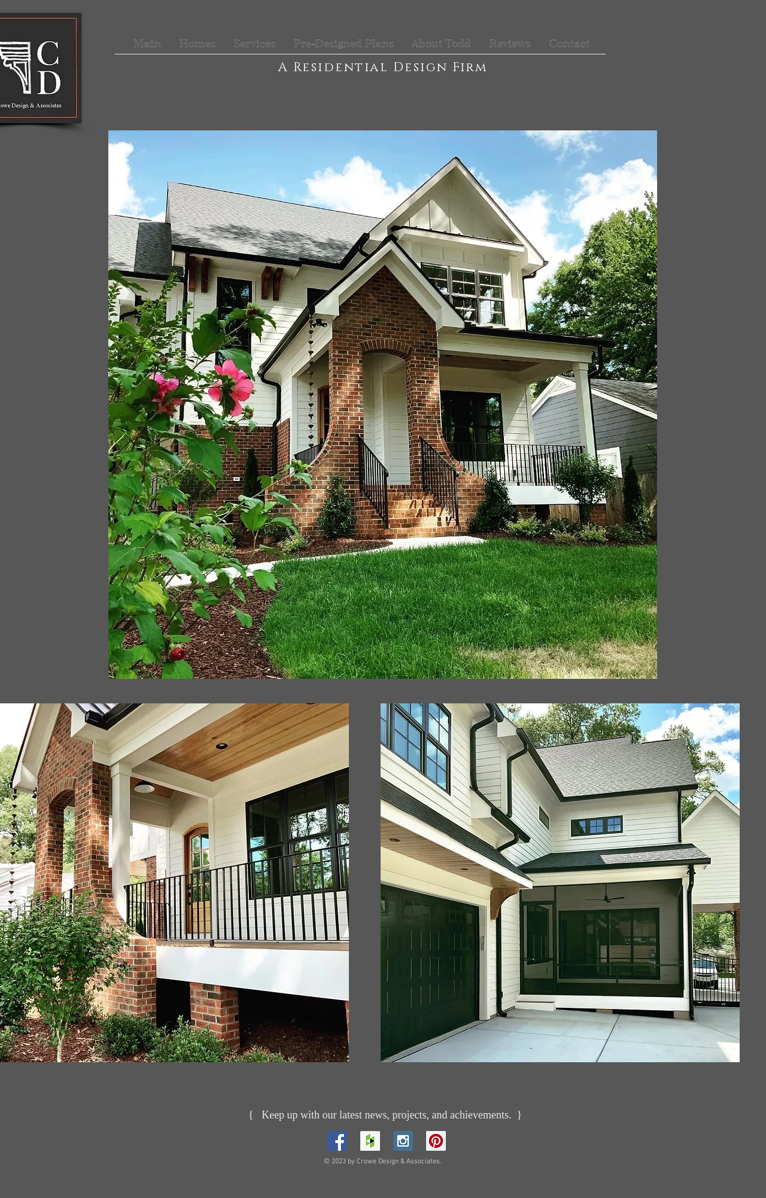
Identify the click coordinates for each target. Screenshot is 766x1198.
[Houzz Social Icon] (370, 1141)
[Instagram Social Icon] (403, 1141)
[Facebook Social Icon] (337, 1141)
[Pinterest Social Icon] (436, 1141)
